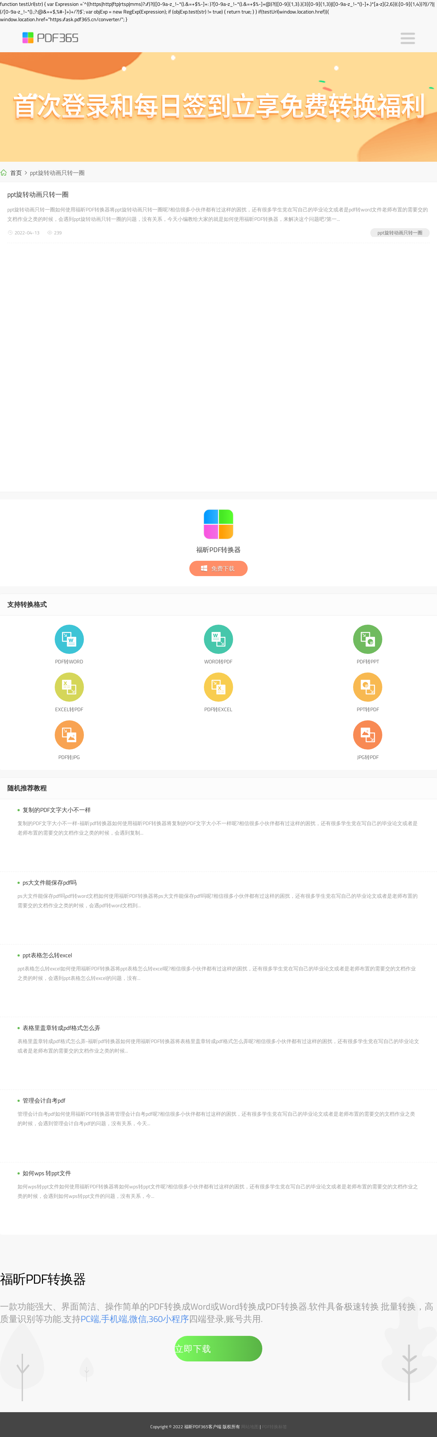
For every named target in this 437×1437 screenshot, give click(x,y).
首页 (16, 172)
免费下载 (217, 568)
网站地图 (250, 1426)
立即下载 (193, 1348)
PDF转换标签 (274, 1426)
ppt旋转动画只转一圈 (38, 194)
